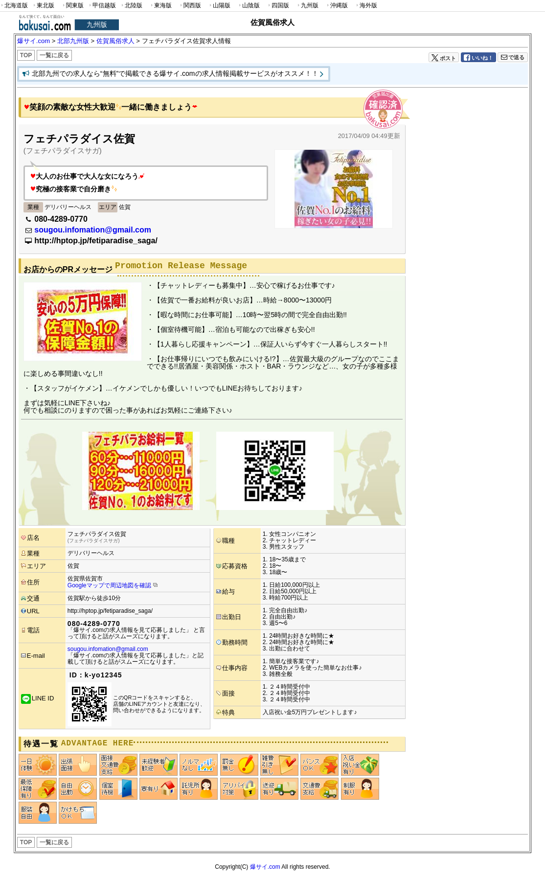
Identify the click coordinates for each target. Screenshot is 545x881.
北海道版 (14, 5)
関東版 (72, 5)
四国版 (278, 5)
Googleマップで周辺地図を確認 (109, 585)
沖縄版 (336, 5)
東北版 (43, 5)
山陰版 (248, 5)
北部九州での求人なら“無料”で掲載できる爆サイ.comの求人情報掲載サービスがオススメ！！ (175, 73)
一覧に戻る (54, 55)
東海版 (160, 5)
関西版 (190, 5)
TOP (26, 55)
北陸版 (131, 5)
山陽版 (219, 5)
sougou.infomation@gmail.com (92, 230)
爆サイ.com (265, 866)
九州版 (307, 5)
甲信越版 (102, 5)
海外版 (366, 5)
